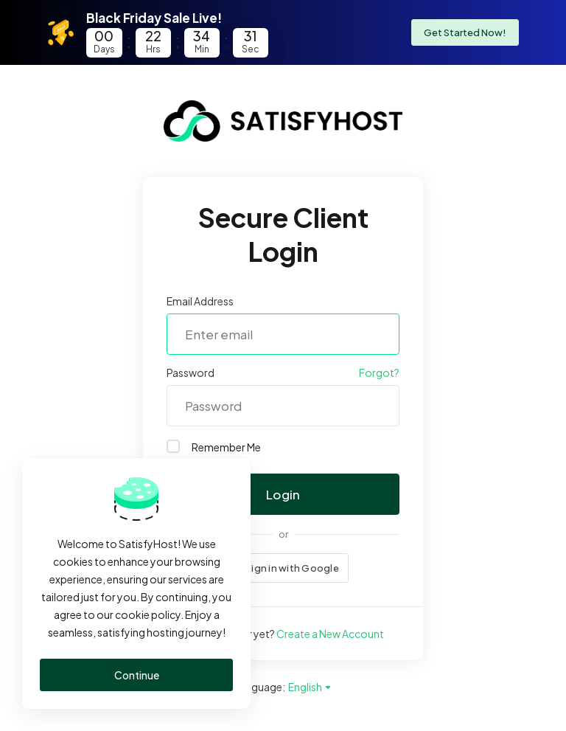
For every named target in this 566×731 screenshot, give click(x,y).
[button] (283, 568)
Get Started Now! (465, 32)
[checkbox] (173, 446)
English (310, 686)
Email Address (200, 301)
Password (190, 372)
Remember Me (214, 447)
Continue (136, 675)
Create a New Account (330, 633)
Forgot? (379, 372)
